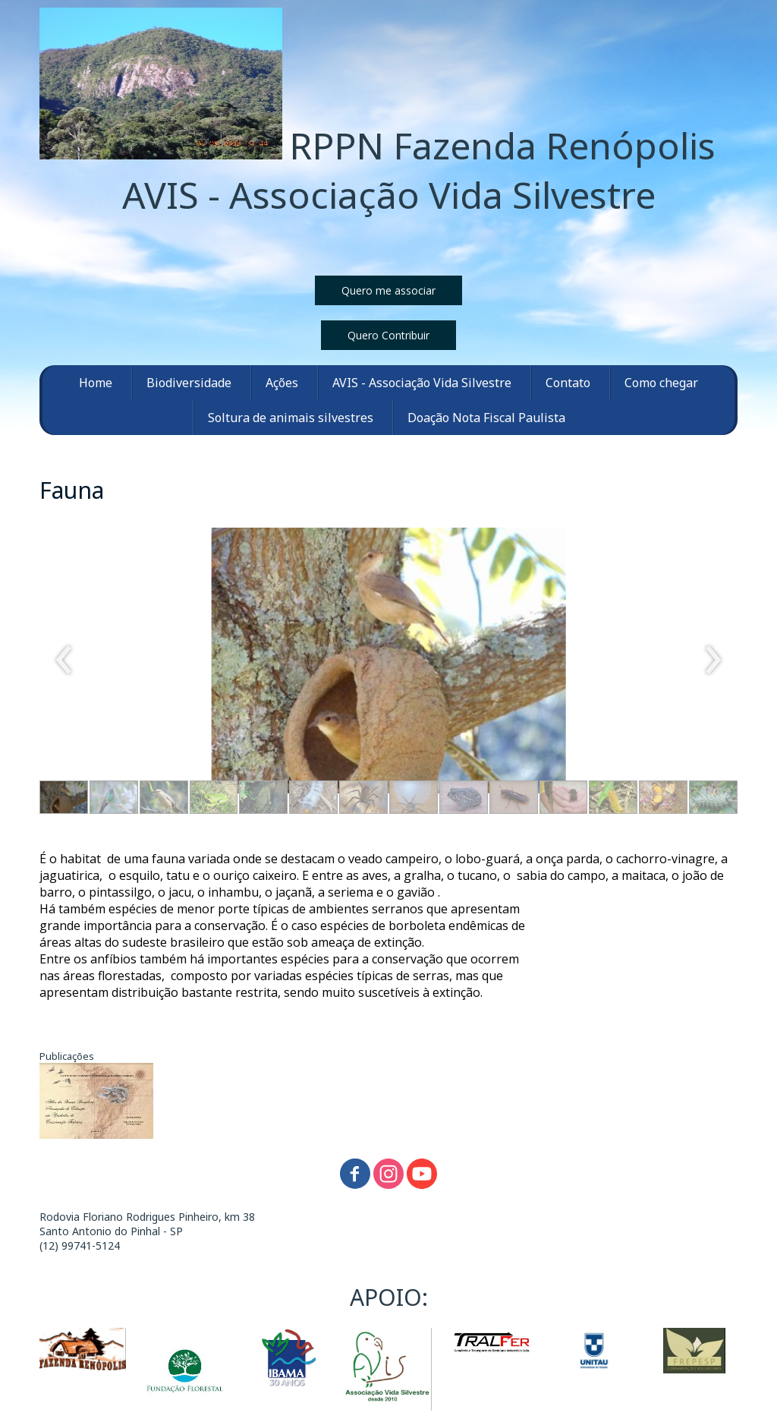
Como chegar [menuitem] (661, 382)
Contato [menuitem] (568, 382)
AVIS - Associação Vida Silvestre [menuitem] (421, 382)
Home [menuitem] (95, 382)
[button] (388, 290)
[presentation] (64, 660)
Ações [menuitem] (282, 382)
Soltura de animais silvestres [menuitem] (290, 417)
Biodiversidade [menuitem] (188, 382)
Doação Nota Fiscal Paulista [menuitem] (486, 417)
